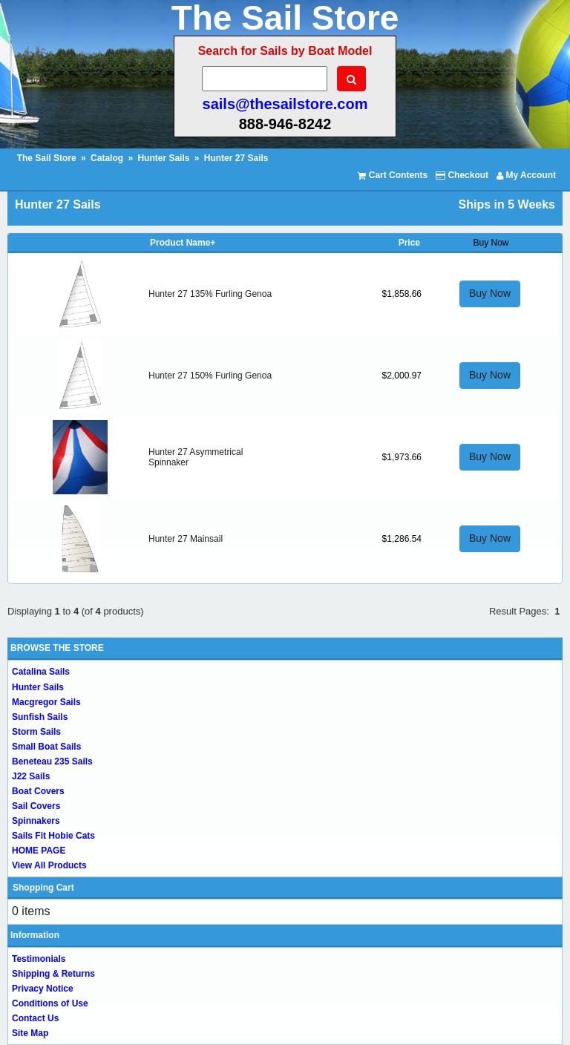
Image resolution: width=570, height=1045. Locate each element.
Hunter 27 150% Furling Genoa (210, 375)
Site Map (30, 1033)
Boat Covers (38, 791)
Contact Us (35, 1018)
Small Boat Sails (46, 746)
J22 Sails (31, 776)
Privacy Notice (42, 988)
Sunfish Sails (40, 717)
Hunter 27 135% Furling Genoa (210, 294)
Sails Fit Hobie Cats (53, 836)
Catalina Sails (41, 671)
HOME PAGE (38, 850)
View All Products (49, 865)
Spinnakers (36, 821)
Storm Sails (36, 732)
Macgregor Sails (46, 702)
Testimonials (38, 959)
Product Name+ (182, 243)
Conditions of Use (50, 1003)
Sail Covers (36, 806)
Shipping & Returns (53, 974)
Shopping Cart (43, 887)
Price (409, 243)
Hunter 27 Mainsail (185, 539)
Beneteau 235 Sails (52, 761)
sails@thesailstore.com (285, 104)
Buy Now (490, 293)
